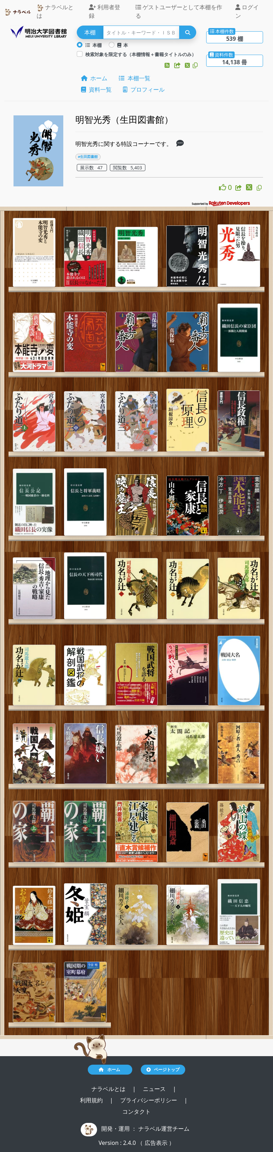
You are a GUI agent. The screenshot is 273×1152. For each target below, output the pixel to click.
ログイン (247, 11)
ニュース (155, 1089)
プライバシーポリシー (149, 1100)
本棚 (93, 45)
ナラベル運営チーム (163, 1128)
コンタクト (136, 1111)
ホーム (94, 78)
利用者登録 (104, 11)
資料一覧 (96, 89)
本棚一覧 (134, 78)
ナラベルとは (55, 11)
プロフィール (143, 89)
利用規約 (92, 1100)
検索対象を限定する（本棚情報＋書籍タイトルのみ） (140, 54)
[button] (167, 65)
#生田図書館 (88, 156)
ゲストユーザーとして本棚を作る (178, 11)
